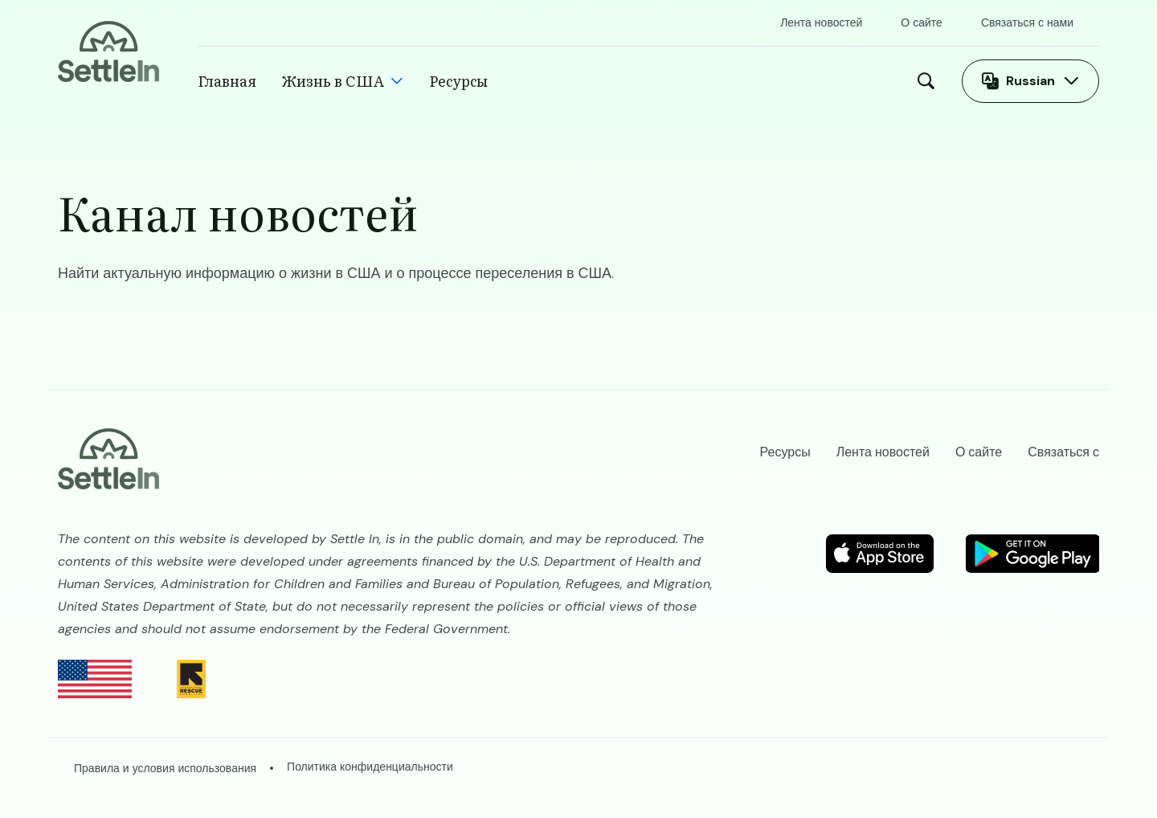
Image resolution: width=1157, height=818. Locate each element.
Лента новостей (821, 22)
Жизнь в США (333, 81)
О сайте (921, 22)
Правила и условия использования (165, 768)
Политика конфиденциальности (370, 766)
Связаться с (1063, 452)
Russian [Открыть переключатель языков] (1030, 80)
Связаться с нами (1027, 22)
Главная (227, 81)
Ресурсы (458, 81)
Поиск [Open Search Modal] (929, 81)
